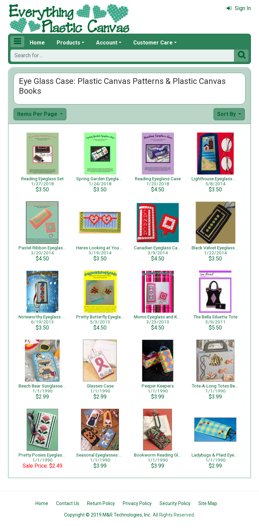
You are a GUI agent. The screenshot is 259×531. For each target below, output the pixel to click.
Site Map (207, 503)
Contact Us (67, 503)
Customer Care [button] (153, 42)
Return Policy (101, 503)
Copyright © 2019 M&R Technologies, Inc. (107, 515)
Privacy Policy (137, 503)
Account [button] (106, 42)
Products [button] (68, 42)
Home (37, 42)
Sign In (239, 8)
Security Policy (175, 503)
